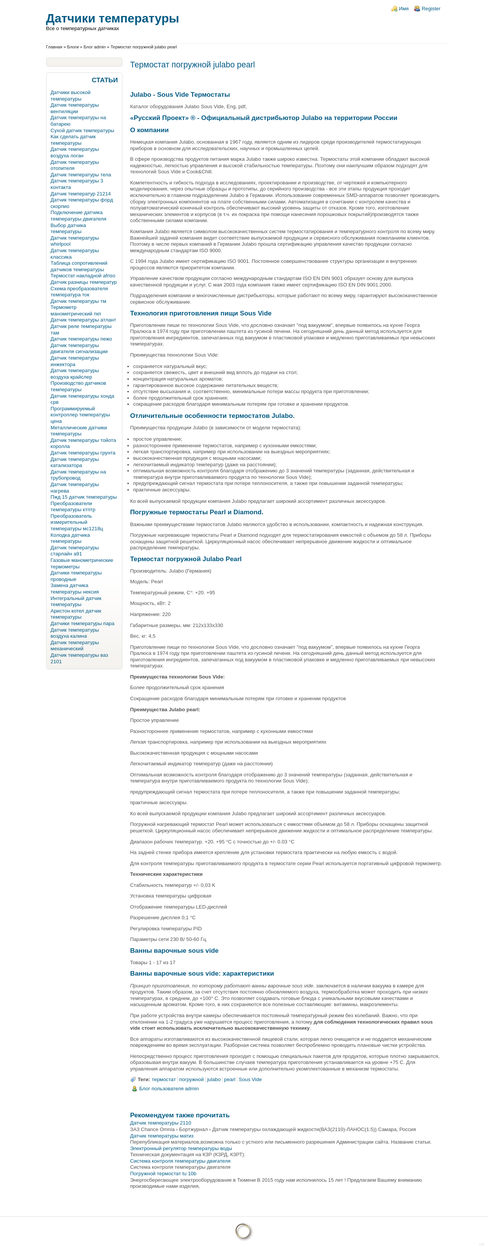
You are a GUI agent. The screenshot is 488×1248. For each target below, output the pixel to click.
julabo (213, 1079)
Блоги (73, 47)
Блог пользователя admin (169, 1088)
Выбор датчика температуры (68, 228)
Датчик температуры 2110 (160, 1123)
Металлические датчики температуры (79, 431)
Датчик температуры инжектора (75, 361)
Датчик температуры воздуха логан (75, 152)
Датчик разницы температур (84, 282)
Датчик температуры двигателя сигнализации (79, 348)
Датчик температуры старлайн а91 (75, 551)
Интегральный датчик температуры (76, 601)
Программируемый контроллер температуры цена (80, 415)
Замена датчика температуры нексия (75, 588)
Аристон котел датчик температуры (76, 614)
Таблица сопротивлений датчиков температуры (79, 266)
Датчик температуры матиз (162, 1136)
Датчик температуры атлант (83, 320)
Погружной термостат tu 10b (163, 1173)
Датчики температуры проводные (76, 576)
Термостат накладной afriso (83, 275)
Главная (54, 47)
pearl (230, 1079)
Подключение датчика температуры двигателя (78, 216)
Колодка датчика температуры (70, 538)
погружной (191, 1079)
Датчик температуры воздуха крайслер (75, 374)
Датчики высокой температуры (71, 96)
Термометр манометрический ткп (76, 310)
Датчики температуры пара (82, 623)
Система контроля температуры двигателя (180, 1161)
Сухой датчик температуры (82, 130)
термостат (164, 1079)
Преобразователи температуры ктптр (73, 507)
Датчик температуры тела (81, 175)
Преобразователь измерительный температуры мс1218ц (77, 522)
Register (431, 8)
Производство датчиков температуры (78, 386)
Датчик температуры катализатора (75, 462)
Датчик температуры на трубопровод (78, 475)
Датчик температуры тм (78, 301)
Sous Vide (250, 1079)
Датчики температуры (112, 18)
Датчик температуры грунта (83, 453)
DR (482, 1244)
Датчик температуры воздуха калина (75, 633)
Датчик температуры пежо (81, 339)
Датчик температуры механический (75, 646)
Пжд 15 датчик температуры (84, 497)
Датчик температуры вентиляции (75, 108)
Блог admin (94, 47)
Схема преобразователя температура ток (79, 292)
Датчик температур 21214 (81, 194)
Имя (404, 8)
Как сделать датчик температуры (73, 140)
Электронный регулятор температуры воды (181, 1148)
